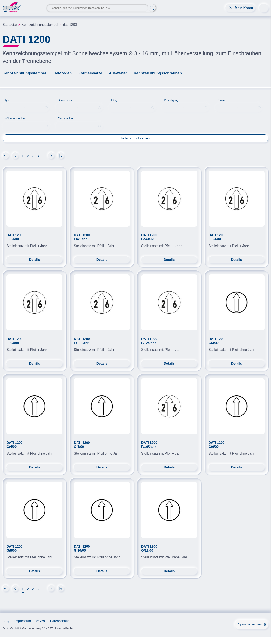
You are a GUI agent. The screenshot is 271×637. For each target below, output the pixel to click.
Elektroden (62, 73)
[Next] (6, 155)
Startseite (10, 24)
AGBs (40, 621)
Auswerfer (118, 73)
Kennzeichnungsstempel (40, 24)
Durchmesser (66, 100)
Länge (115, 100)
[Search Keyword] (97, 8)
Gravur (221, 100)
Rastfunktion (65, 118)
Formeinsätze (90, 73)
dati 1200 (70, 24)
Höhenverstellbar (15, 118)
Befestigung (171, 100)
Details (34, 259)
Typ (7, 100)
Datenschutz (59, 621)
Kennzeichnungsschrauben (158, 73)
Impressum (22, 621)
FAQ (6, 621)
